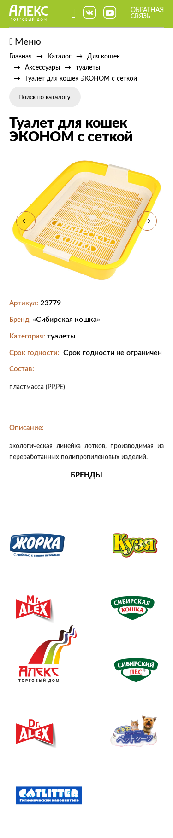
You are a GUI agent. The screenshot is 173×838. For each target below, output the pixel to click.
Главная (20, 56)
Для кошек (103, 56)
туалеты (88, 67)
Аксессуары (42, 67)
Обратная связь (147, 13)
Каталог (60, 56)
